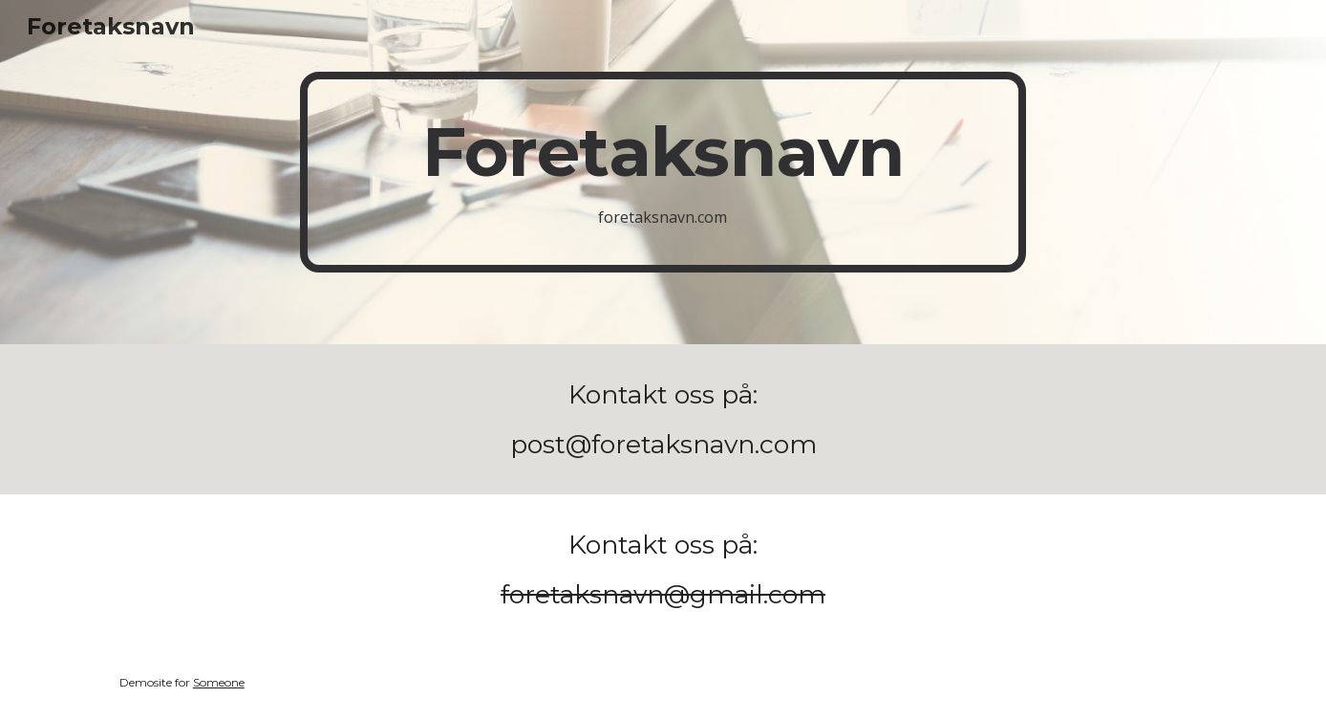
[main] (663, 172)
